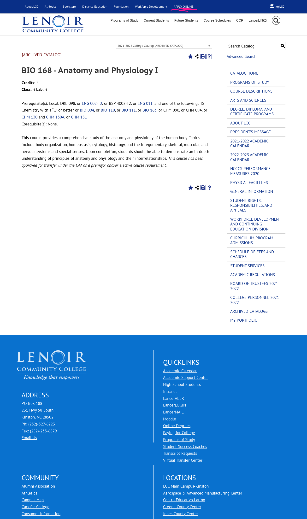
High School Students (182, 384)
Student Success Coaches (185, 446)
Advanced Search (241, 56)
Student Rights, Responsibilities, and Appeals (251, 205)
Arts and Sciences (248, 100)
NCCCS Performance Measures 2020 (250, 171)
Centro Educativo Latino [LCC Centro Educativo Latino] (184, 499)
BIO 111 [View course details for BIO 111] (129, 110)
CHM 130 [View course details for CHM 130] (29, 117)
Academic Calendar (180, 370)
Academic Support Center (185, 377)
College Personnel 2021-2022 (255, 300)
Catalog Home (244, 73)
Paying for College (179, 432)
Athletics (29, 493)
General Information (251, 191)
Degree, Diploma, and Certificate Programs (252, 111)
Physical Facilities (249, 182)
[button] (276, 20)
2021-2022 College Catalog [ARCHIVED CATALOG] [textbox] (150, 46)
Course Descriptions (251, 91)
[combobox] (164, 45)
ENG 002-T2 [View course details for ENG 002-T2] (92, 103)
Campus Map (33, 499)
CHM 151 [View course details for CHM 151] (79, 117)
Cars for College (35, 506)
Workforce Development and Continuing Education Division (255, 224)
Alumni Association (38, 486)
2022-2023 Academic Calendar (249, 157)
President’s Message (250, 132)
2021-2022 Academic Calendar (249, 143)
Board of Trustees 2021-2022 (254, 286)
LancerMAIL (173, 412)
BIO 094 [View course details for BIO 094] (87, 110)
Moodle (169, 419)
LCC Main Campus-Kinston (186, 486)
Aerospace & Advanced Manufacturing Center (202, 493)
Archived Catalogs (249, 311)
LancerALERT (174, 398)
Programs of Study (249, 82)
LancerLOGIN (174, 405)
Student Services (247, 265)
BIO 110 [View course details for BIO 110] (108, 110)
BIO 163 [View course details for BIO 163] (149, 110)
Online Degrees (176, 425)
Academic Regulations (252, 274)
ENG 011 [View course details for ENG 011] (145, 103)
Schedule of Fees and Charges (252, 254)
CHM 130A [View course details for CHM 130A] (55, 117)
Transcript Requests (180, 453)
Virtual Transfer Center (182, 460)
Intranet (170, 391)
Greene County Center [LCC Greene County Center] (182, 506)
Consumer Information (41, 513)
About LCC (240, 123)
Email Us (29, 437)
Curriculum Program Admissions (251, 240)
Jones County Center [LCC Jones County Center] (180, 513)
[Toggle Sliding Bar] (257, 20)
